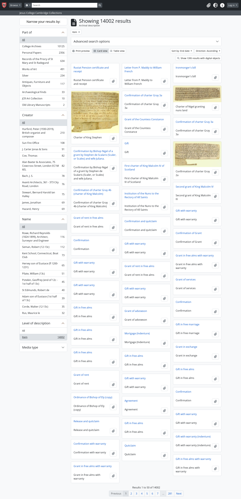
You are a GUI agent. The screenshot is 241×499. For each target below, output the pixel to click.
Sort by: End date (181, 50)
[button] (208, 5)
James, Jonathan (43, 203)
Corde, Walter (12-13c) (43, 307)
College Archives (43, 47)
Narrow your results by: (43, 21)
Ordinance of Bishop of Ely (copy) (93, 397)
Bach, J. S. (43, 176)
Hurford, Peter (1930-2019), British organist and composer (43, 132)
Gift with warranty (186, 210)
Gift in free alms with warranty (193, 459)
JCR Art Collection (43, 99)
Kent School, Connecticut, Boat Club (43, 255)
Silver (43, 76)
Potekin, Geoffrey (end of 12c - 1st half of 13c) (43, 281)
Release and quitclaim (86, 421)
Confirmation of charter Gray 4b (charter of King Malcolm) (92, 192)
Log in (231, 5)
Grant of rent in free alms (88, 218)
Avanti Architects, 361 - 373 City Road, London (43, 184)
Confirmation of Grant (189, 233)
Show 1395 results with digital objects (198, 58)
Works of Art (43, 69)
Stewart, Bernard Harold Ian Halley (43, 194)
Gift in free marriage (187, 324)
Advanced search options (92, 41)
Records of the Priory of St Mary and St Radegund (43, 60)
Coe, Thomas (43, 156)
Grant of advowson (136, 311)
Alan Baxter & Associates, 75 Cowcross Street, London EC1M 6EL (43, 165)
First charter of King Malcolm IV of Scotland (144, 167)
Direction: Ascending (207, 50)
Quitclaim (130, 445)
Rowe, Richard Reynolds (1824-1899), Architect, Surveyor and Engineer (43, 236)
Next (179, 493)
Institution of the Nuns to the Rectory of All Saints (142, 195)
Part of (27, 32)
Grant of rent (81, 375)
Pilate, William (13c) (43, 274)
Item (43, 337)
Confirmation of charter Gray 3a (143, 95)
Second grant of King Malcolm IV (195, 186)
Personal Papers (43, 53)
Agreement (131, 400)
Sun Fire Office (43, 143)
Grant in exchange (186, 347)
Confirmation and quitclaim (141, 221)
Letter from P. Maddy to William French (143, 69)
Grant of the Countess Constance (144, 119)
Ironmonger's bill (186, 67)
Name (26, 219)
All (23, 40)
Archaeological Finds (43, 92)
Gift (127, 143)
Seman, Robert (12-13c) (43, 247)
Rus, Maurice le (43, 313)
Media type (30, 347)
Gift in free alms (83, 307)
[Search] (64, 5)
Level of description (36, 323)
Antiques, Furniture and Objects (43, 83)
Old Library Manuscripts (43, 105)
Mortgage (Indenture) (137, 333)
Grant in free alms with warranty (195, 255)
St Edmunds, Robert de (43, 290)
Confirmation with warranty (90, 443)
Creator (27, 115)
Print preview (81, 50)
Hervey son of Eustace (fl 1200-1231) (43, 265)
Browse (14, 5)
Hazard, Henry (43, 209)
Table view (117, 50)
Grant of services (186, 279)
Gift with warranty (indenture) (193, 436)
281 (170, 493)
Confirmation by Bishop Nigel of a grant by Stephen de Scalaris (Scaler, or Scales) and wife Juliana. (95, 154)
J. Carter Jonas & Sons (43, 150)
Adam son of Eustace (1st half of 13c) (43, 298)
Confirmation (81, 240)
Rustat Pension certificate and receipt (91, 69)
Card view (100, 50)
